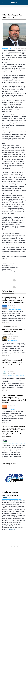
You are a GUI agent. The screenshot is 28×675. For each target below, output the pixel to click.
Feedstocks (11, 309)
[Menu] (2, 2)
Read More (5, 322)
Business (18, 309)
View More (12, 529)
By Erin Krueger (13, 336)
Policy (10, 340)
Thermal (10, 375)
